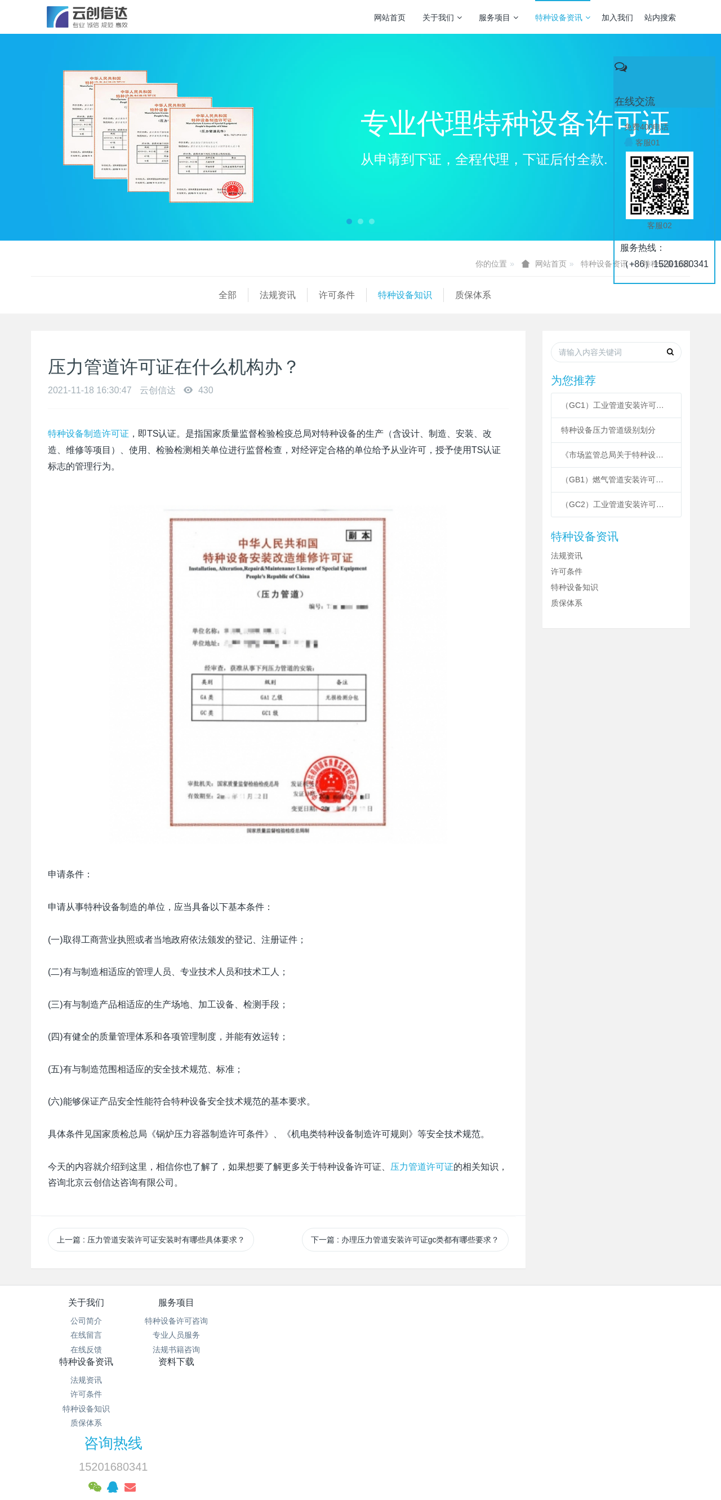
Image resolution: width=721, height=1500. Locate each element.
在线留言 (86, 1334)
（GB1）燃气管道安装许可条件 (616, 479)
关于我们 (442, 17)
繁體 (360, 1472)
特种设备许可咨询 (196, 1320)
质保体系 (286, 295)
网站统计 (360, 1423)
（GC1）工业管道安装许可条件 (616, 405)
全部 (40, 295)
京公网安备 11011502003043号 (360, 1409)
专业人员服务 (196, 1334)
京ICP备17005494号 (468, 1395)
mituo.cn (431, 1452)
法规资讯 (90, 295)
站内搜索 (660, 17)
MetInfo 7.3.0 (343, 1452)
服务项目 (498, 17)
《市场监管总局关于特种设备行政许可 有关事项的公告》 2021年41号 (616, 454)
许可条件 (149, 295)
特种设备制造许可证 (88, 433)
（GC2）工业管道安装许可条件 (616, 504)
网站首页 (390, 17)
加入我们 (617, 17)
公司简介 (86, 1320)
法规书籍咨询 (196, 1349)
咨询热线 (552, 1310)
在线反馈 (86, 1349)
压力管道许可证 (421, 1166)
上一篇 (151, 1239)
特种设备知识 (217, 295)
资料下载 (416, 1302)
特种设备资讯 (562, 17)
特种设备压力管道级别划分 (608, 429)
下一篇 (405, 1239)
